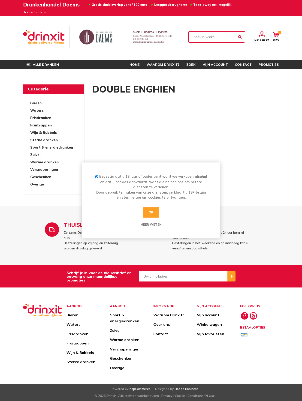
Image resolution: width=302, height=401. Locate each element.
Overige (37, 184)
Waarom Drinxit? (168, 315)
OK (151, 212)
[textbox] (216, 37)
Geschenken (40, 177)
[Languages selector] (34, 12)
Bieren (36, 103)
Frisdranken (40, 118)
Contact (160, 334)
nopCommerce (140, 389)
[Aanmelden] (183, 276)
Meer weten (151, 224)
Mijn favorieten (210, 334)
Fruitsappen (41, 125)
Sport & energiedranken (51, 147)
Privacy (166, 396)
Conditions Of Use (201, 396)
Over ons (161, 324)
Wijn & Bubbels (43, 132)
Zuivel (35, 155)
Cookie (180, 396)
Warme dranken (44, 162)
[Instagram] (253, 316)
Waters (37, 110)
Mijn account (261, 39)
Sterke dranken (44, 140)
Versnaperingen (44, 169)
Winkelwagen (209, 324)
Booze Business (186, 389)
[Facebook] (244, 316)
